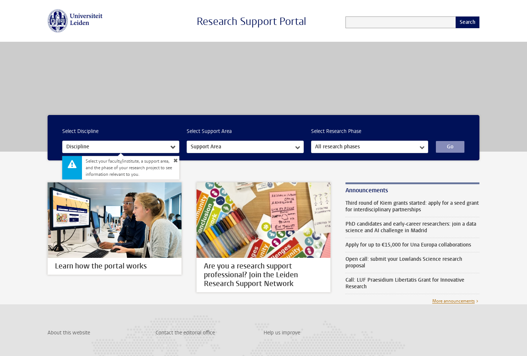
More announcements (453, 301)
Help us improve (282, 332)
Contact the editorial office (185, 332)
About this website (69, 332)
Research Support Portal (251, 21)
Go (450, 146)
